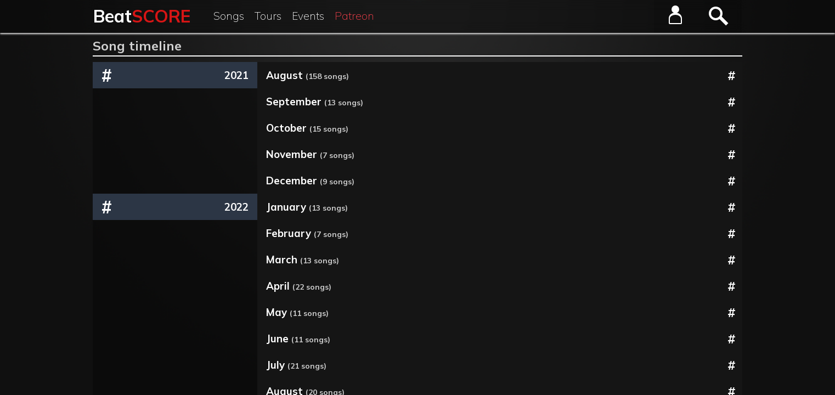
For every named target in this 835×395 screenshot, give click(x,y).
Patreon (354, 15)
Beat (141, 16)
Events (308, 15)
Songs (228, 15)
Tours (268, 15)
